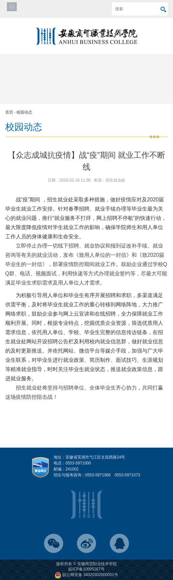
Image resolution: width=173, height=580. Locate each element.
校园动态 (24, 112)
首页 (9, 112)
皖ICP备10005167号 (86, 569)
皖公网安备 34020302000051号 (86, 574)
